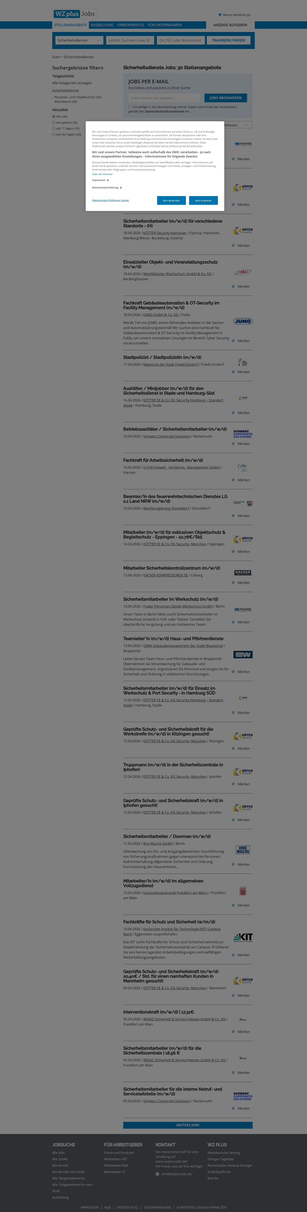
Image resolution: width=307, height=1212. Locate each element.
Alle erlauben (203, 200)
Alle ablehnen (171, 200)
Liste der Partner (102, 174)
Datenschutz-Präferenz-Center (110, 200)
